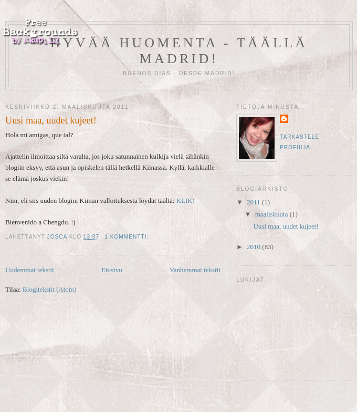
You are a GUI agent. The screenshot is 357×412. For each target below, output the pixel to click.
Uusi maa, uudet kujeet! (51, 120)
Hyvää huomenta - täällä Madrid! (179, 50)
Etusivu (111, 270)
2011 (254, 202)
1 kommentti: (127, 237)
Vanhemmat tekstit (195, 270)
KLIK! (185, 200)
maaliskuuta (272, 214)
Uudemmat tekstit (29, 270)
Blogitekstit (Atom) (49, 289)
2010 (254, 247)
